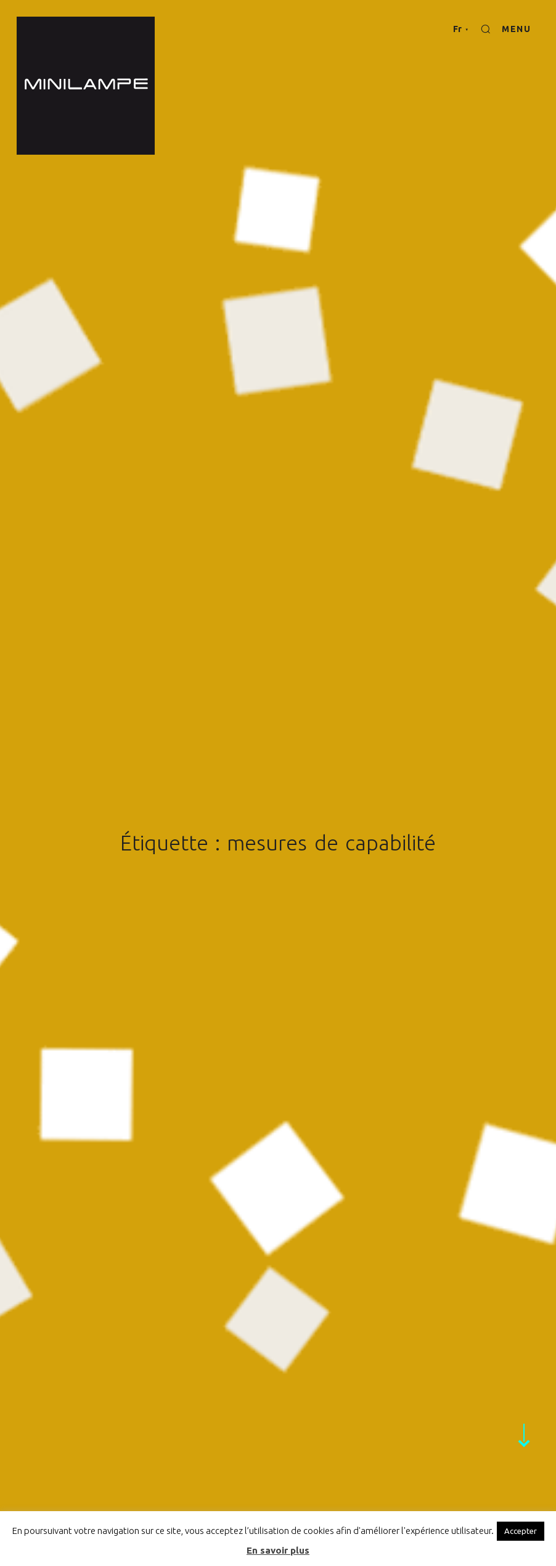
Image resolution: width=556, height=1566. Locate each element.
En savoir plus (278, 1550)
